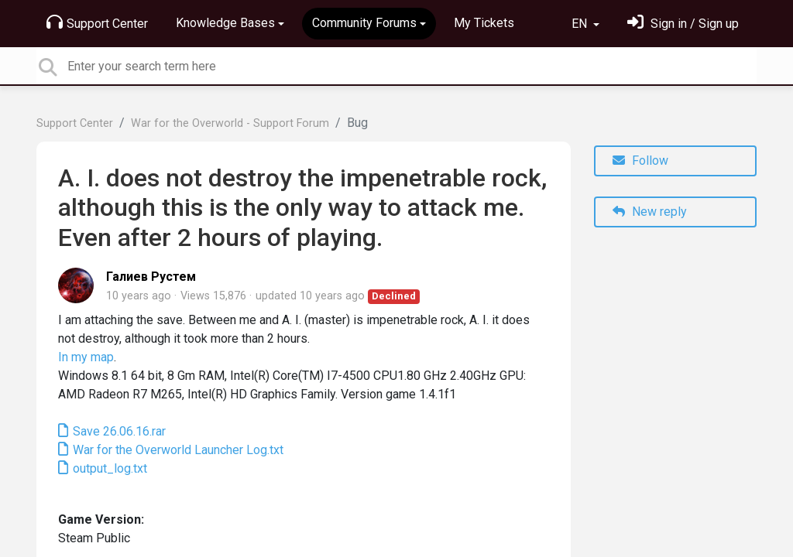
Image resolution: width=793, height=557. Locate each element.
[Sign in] (683, 23)
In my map (86, 357)
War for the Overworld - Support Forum (230, 123)
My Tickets (484, 22)
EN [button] (581, 23)
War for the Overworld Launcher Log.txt (176, 450)
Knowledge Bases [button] (225, 22)
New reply (650, 211)
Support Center (97, 22)
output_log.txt (108, 468)
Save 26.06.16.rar (118, 431)
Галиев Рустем (151, 276)
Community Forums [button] (364, 22)
